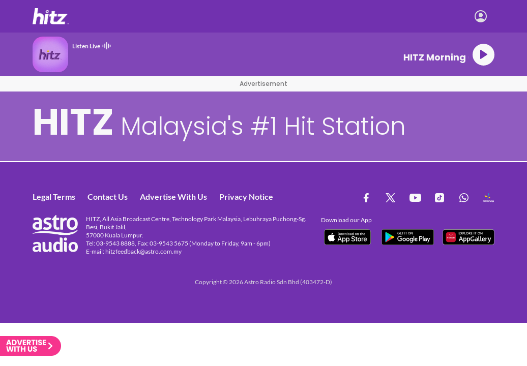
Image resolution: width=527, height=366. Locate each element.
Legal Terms (54, 196)
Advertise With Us (173, 196)
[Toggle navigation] (509, 16)
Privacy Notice (246, 196)
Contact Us (107, 196)
